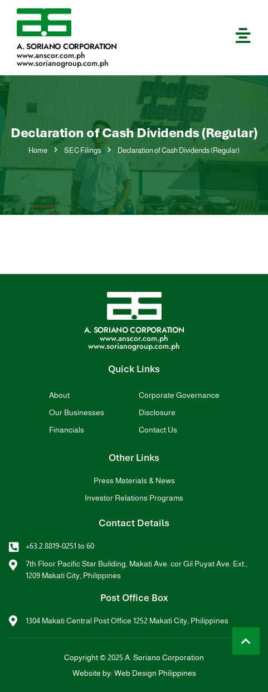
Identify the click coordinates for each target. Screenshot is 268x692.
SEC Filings (82, 150)
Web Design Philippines (155, 673)
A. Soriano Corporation (67, 46)
